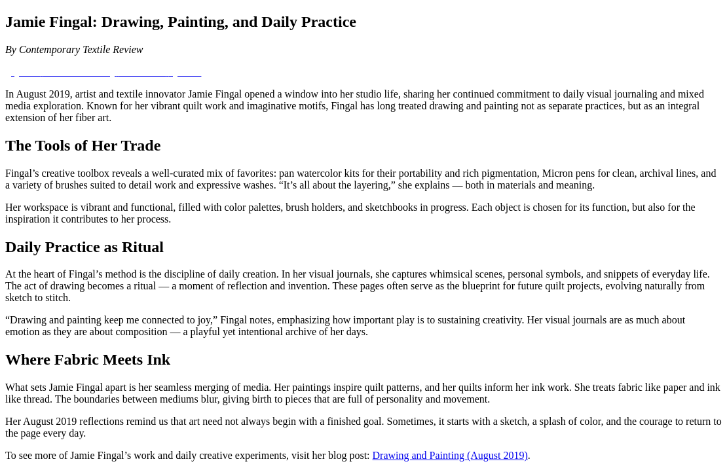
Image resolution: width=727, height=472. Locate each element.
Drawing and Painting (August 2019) (450, 455)
